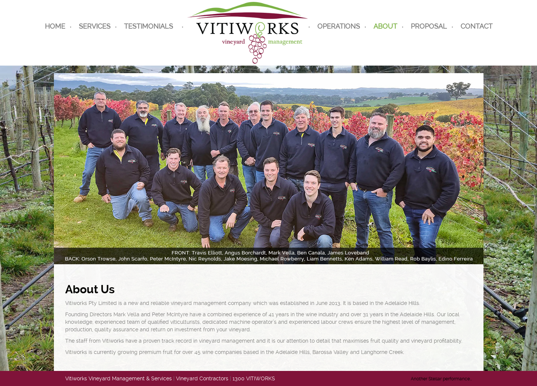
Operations (338, 26)
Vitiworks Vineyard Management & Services (118, 378)
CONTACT (477, 26)
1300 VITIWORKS (254, 378)
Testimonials (148, 26)
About (385, 26)
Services (94, 26)
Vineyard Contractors (202, 378)
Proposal (429, 26)
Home (55, 26)
